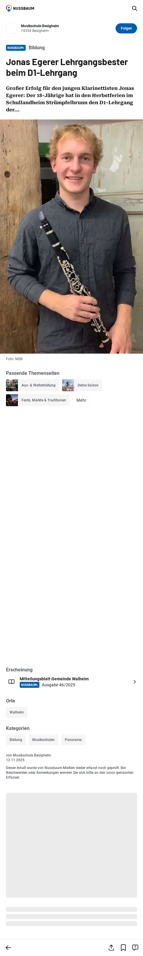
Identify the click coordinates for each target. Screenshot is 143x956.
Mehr (81, 400)
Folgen (126, 28)
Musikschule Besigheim (32, 755)
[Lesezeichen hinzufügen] (123, 948)
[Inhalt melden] (135, 948)
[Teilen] (111, 948)
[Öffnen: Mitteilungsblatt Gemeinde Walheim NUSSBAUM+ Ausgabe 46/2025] (71, 681)
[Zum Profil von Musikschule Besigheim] (66, 28)
